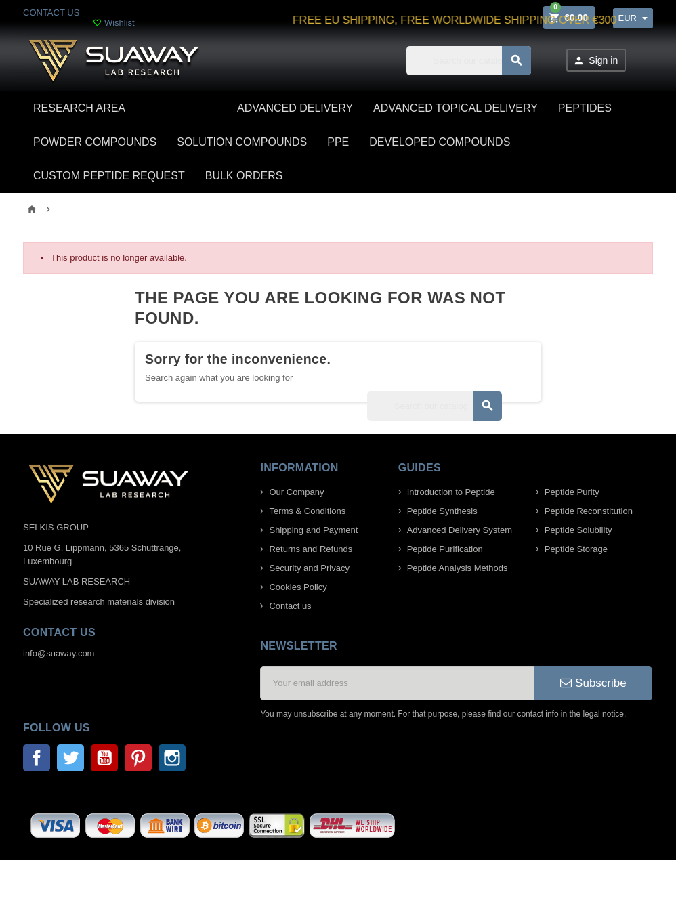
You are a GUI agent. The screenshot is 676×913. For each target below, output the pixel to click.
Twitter (70, 757)
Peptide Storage (576, 549)
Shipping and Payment (313, 530)
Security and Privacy (309, 568)
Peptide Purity (572, 492)
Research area (79, 108)
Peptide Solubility (578, 530)
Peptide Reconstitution (589, 511)
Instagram (172, 757)
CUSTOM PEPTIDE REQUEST (109, 176)
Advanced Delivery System (459, 530)
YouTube (104, 757)
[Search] (469, 60)
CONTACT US (51, 12)
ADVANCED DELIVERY (295, 108)
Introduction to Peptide (451, 492)
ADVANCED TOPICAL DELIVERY (455, 108)
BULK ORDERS (244, 176)
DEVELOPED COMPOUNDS (439, 142)
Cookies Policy (297, 587)
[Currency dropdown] (633, 18)
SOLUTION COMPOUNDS (242, 142)
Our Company (296, 492)
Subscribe (593, 683)
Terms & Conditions (307, 511)
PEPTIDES (585, 108)
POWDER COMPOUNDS (94, 142)
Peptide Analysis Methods (457, 568)
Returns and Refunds (310, 549)
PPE (338, 142)
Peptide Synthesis (442, 511)
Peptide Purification (445, 549)
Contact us (290, 606)
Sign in (595, 60)
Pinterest (138, 757)
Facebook (36, 757)
